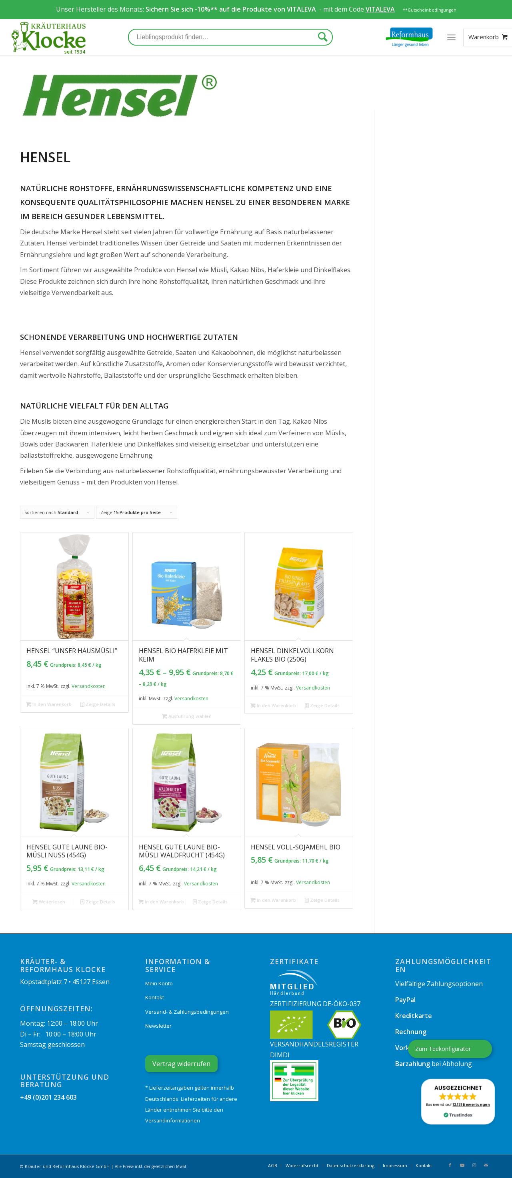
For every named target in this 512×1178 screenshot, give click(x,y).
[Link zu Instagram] (474, 1165)
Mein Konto (159, 983)
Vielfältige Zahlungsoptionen (439, 983)
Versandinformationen (172, 1120)
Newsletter (158, 1025)
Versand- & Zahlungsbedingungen (187, 1011)
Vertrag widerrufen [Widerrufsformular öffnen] (181, 1063)
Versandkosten (89, 686)
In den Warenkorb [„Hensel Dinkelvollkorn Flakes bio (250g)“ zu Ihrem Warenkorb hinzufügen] (273, 705)
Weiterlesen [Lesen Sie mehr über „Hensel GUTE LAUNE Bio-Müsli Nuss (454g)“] (48, 901)
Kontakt (154, 997)
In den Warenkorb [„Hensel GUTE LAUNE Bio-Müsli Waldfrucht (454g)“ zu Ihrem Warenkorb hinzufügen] (161, 901)
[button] (458, 1101)
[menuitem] (272, 1166)
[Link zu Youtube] (462, 1165)
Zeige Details (97, 704)
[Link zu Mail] (486, 1165)
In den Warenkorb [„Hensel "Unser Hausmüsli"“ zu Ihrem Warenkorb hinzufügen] (49, 704)
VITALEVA (302, 9)
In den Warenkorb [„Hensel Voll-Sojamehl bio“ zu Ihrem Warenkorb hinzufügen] (273, 900)
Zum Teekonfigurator (443, 1048)
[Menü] (451, 37)
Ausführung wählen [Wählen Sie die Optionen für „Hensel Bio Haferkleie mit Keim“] (187, 716)
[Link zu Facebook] (450, 1165)
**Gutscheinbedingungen (429, 10)
